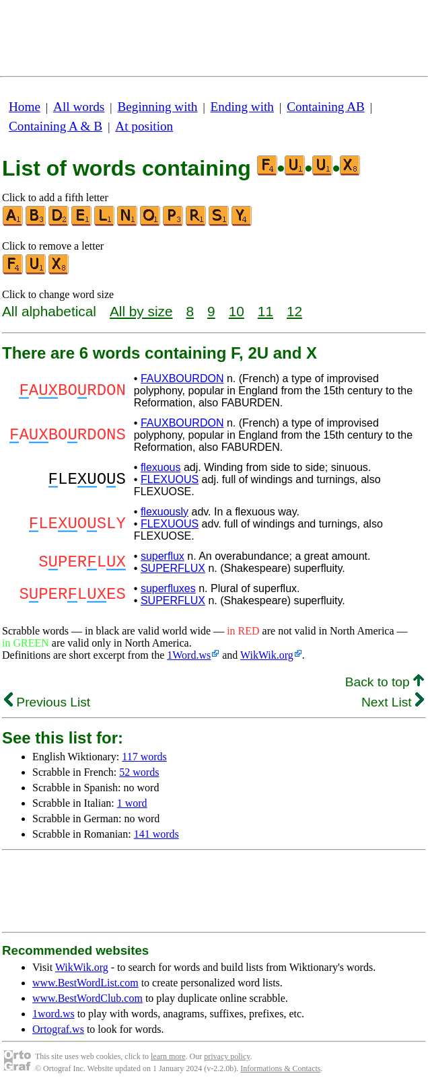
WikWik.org (266, 655)
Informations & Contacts (280, 1068)
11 (265, 311)
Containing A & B (55, 126)
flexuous (161, 467)
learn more (168, 1056)
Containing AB (326, 107)
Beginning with (158, 107)
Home (24, 107)
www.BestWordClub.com (87, 998)
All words (78, 107)
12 (294, 311)
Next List (392, 702)
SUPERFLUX (173, 568)
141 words (156, 834)
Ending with (242, 107)
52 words (139, 772)
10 (236, 311)
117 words (144, 756)
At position (144, 126)
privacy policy (227, 1056)
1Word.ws (189, 655)
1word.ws (53, 1013)
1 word (132, 803)
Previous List (47, 702)
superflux (162, 556)
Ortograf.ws (58, 1029)
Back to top (384, 682)
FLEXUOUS (170, 479)
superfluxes (168, 588)
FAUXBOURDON (182, 378)
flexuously (164, 511)
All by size (141, 311)
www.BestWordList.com (85, 982)
